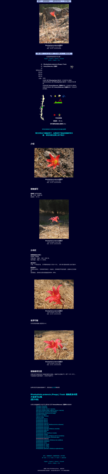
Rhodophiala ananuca (42, 423)
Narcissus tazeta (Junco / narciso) (45, 409)
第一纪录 (44, 457)
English (46, 58)
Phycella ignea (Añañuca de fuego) (46, 413)
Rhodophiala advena (42, 419)
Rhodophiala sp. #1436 (42, 444)
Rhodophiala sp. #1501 (42, 445)
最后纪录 (64, 457)
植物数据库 (49, 455)
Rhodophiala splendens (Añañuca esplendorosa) (49, 448)
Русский (62, 58)
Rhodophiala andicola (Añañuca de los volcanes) (49, 424)
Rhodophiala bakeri (41, 431)
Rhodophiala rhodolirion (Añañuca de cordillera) (49, 440)
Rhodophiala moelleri (42, 434)
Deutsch (56, 58)
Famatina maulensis (41, 407)
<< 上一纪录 (50, 457)
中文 (59, 60)
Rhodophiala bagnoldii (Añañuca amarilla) (48, 428)
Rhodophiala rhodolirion (42, 441)
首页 (44, 455)
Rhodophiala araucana (42, 426)
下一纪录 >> (58, 457)
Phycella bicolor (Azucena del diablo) (46, 411)
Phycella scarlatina (41, 414)
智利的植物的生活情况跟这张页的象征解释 (54, 129)
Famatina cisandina (41, 406)
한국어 (49, 60)
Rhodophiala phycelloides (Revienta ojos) (47, 437)
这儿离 (54, 387)
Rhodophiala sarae (41, 443)
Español (51, 58)
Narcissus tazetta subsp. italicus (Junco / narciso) (50, 410)
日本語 (54, 60)
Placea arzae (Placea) (42, 416)
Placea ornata (40, 417)
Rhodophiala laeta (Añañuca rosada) (46, 433)
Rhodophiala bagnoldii (42, 430)
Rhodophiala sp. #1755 (42, 447)
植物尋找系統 (56, 455)
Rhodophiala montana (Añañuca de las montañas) (50, 435)
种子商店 (63, 455)
